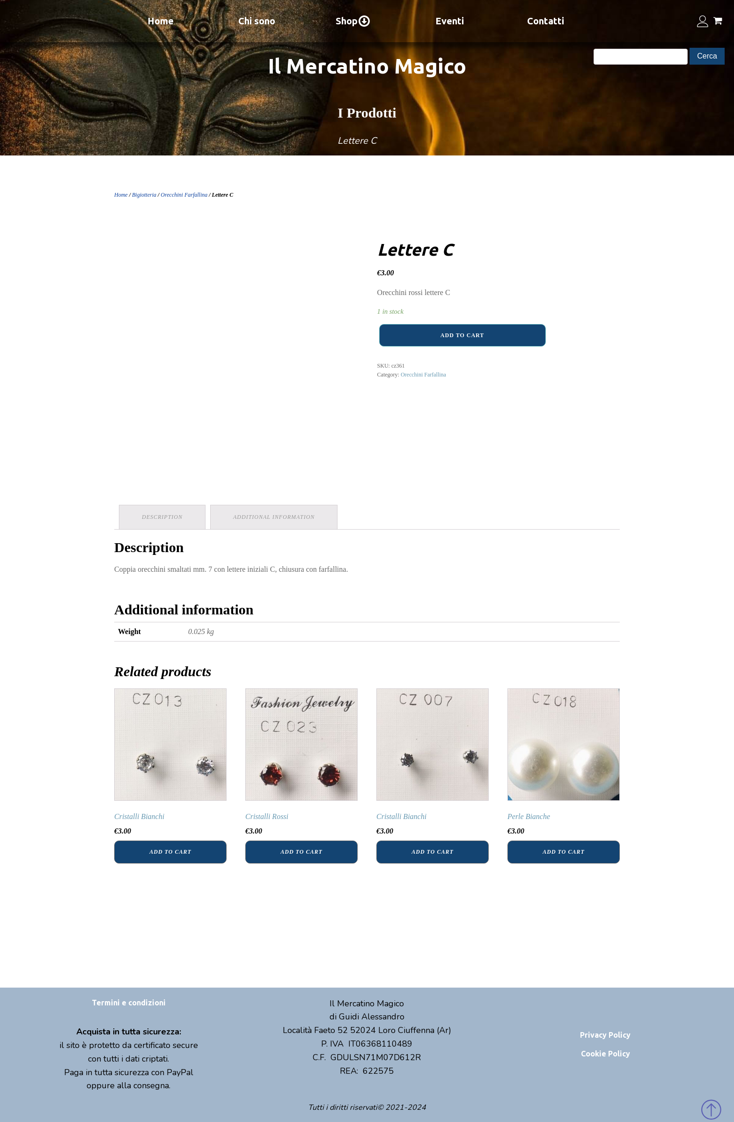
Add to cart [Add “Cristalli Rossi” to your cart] (301, 852)
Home (160, 20)
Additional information (274, 517)
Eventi (449, 20)
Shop (353, 21)
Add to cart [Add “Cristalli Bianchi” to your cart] (170, 852)
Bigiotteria (144, 195)
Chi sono (256, 20)
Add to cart (462, 335)
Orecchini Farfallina (184, 195)
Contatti (545, 20)
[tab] (162, 517)
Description (162, 517)
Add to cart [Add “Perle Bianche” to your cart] (563, 852)
